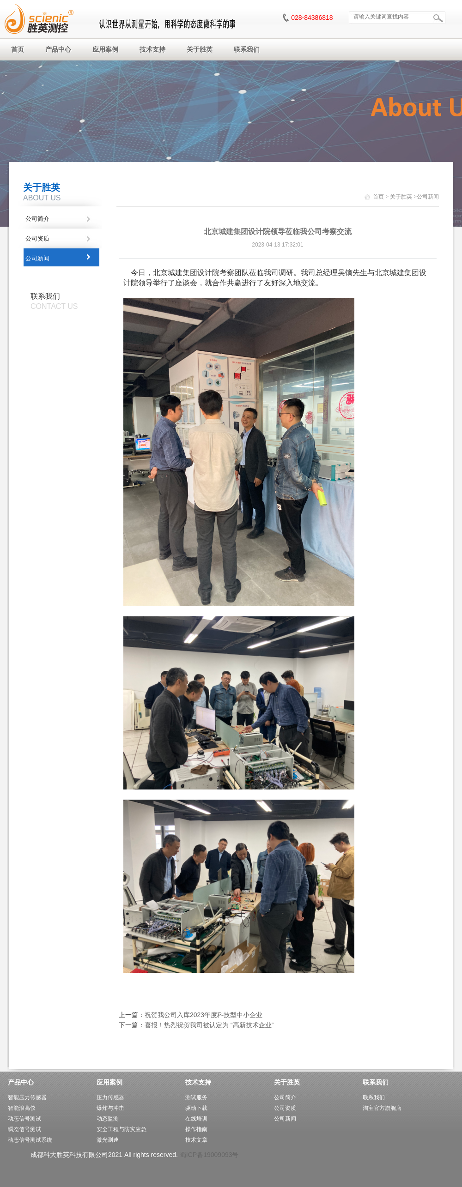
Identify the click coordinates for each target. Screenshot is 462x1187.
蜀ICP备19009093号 (209, 1154)
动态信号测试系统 (30, 1140)
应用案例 (109, 1082)
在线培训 (196, 1118)
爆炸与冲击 (110, 1108)
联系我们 (376, 1082)
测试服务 (196, 1097)
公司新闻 (37, 258)
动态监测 (108, 1118)
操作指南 (196, 1129)
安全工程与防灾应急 (121, 1129)
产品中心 (21, 1082)
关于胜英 (401, 196)
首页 (378, 196)
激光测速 (108, 1140)
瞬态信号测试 (24, 1129)
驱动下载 (196, 1108)
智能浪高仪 (22, 1108)
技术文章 (196, 1140)
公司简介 (37, 218)
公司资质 (37, 238)
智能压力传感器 (27, 1097)
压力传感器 (110, 1097)
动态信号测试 (24, 1118)
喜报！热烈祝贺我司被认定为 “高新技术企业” (209, 1025)
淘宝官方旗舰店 (382, 1108)
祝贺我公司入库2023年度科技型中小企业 (203, 1014)
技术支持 (198, 1082)
